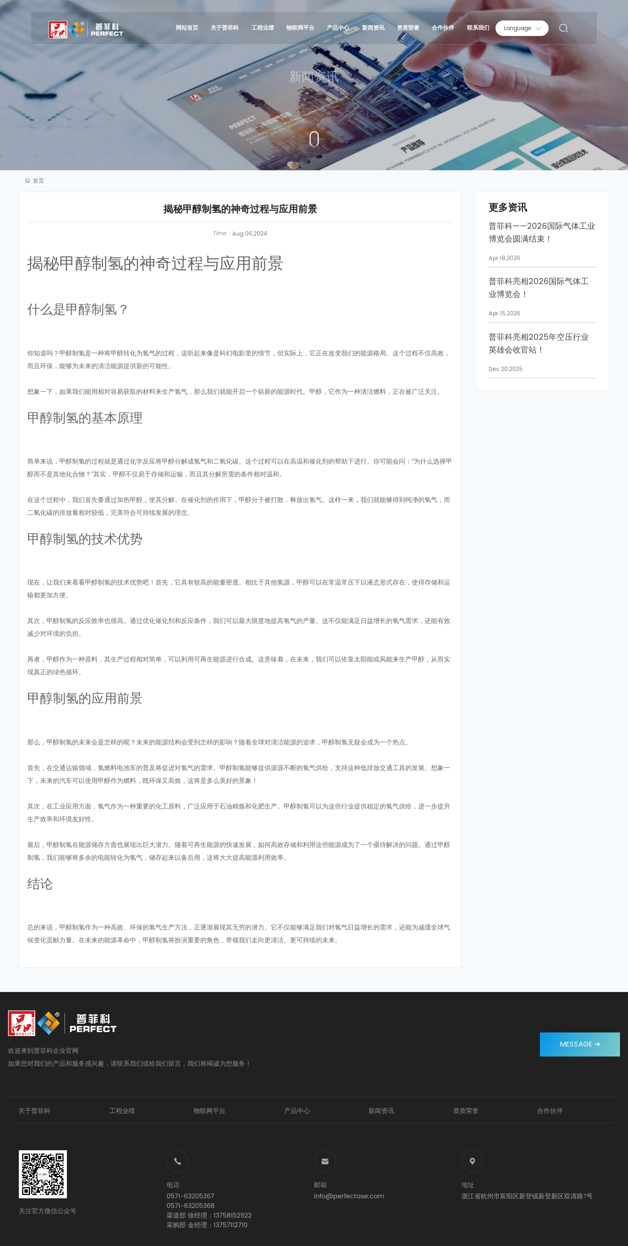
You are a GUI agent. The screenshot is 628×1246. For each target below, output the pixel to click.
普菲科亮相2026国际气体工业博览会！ (539, 288)
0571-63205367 (190, 1196)
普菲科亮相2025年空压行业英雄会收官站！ (539, 344)
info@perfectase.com (349, 1196)
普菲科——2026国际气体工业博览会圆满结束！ (542, 233)
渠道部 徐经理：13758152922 (209, 1215)
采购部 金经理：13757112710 (207, 1225)
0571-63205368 (191, 1206)
